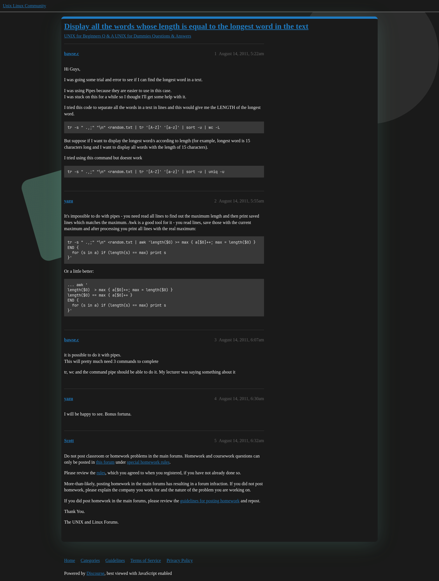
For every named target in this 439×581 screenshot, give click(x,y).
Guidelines (115, 560)
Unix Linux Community (24, 5)
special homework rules (148, 462)
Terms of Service (145, 560)
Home (69, 560)
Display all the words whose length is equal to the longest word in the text (186, 26)
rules (101, 472)
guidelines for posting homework (210, 500)
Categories (90, 560)
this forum (105, 462)
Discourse (95, 573)
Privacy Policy (180, 560)
